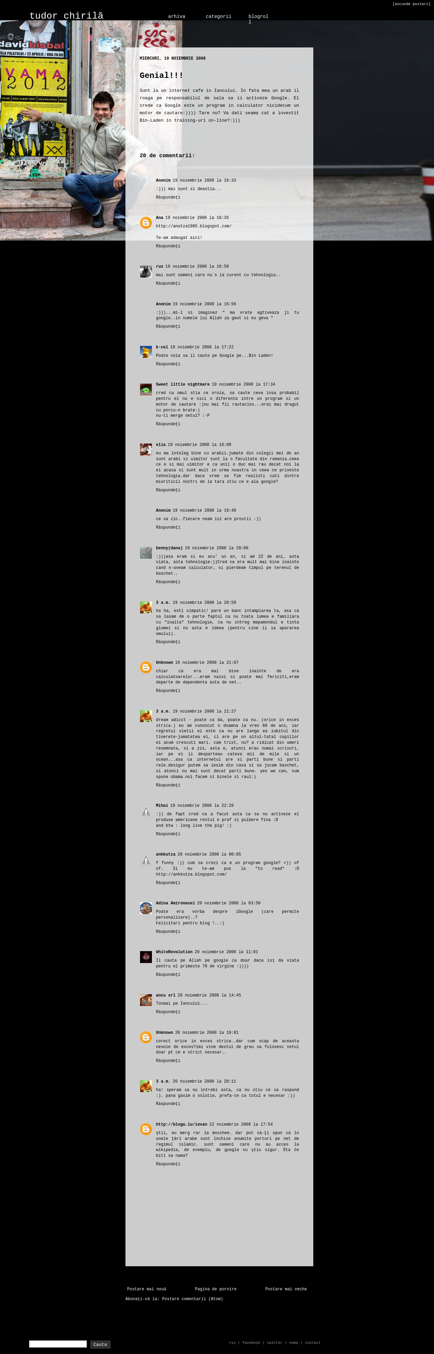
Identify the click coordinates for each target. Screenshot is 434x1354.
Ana (159, 218)
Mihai (162, 805)
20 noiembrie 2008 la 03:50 (228, 903)
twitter (274, 1343)
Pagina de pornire (215, 1289)
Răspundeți (168, 197)
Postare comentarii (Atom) (192, 1299)
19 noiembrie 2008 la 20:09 (216, 548)
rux (159, 266)
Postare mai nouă (146, 1289)
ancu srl (166, 995)
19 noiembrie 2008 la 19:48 (204, 510)
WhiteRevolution (174, 952)
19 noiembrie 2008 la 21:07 (206, 662)
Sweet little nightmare (183, 384)
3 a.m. (163, 602)
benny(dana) (169, 548)
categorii (219, 16)
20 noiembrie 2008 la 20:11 (204, 1081)
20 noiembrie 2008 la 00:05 (209, 854)
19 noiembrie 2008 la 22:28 (202, 805)
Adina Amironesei (175, 903)
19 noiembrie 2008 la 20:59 (204, 602)
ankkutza (166, 854)
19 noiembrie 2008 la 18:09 (199, 445)
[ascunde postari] (412, 4)
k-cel (162, 347)
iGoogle (244, 911)
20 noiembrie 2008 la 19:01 (206, 1032)
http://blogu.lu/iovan (181, 1124)
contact (312, 1343)
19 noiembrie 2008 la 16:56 (204, 304)
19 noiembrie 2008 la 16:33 (204, 180)
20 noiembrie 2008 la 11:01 (226, 952)
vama (293, 1343)
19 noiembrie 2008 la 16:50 (197, 266)
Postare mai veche (286, 1289)
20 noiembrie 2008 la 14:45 (209, 995)
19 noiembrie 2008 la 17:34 (243, 384)
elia (161, 445)
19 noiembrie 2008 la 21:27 (204, 711)
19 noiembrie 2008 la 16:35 (197, 218)
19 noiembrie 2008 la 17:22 (202, 347)
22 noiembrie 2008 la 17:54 (241, 1124)
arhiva (176, 16)
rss (232, 1343)
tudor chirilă (66, 16)
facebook (251, 1343)
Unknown (164, 662)
